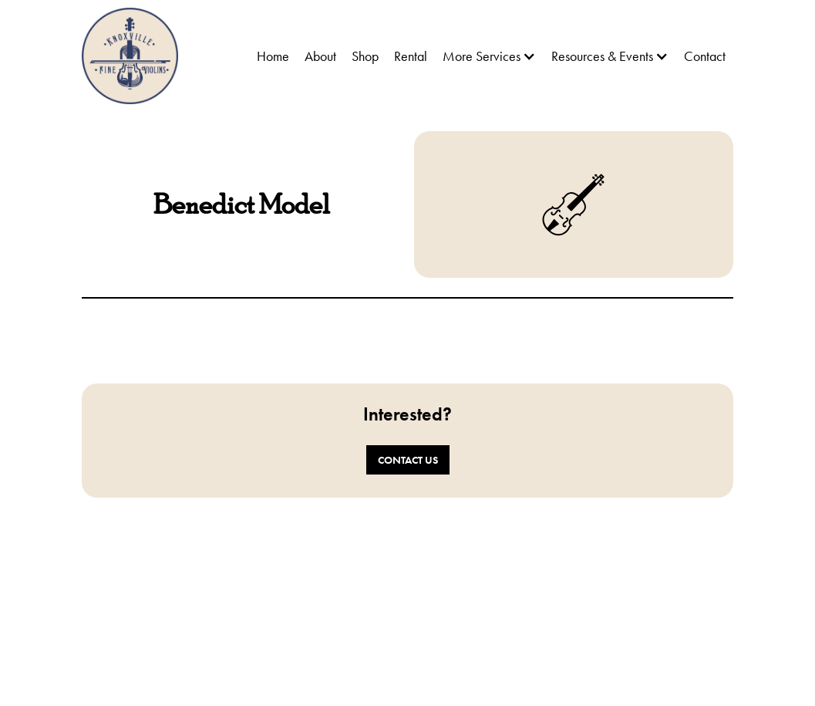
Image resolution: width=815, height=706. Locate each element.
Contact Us (408, 460)
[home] (130, 56)
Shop (365, 56)
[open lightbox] (242, 337)
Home (273, 56)
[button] (489, 56)
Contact (705, 56)
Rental (410, 56)
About (320, 56)
